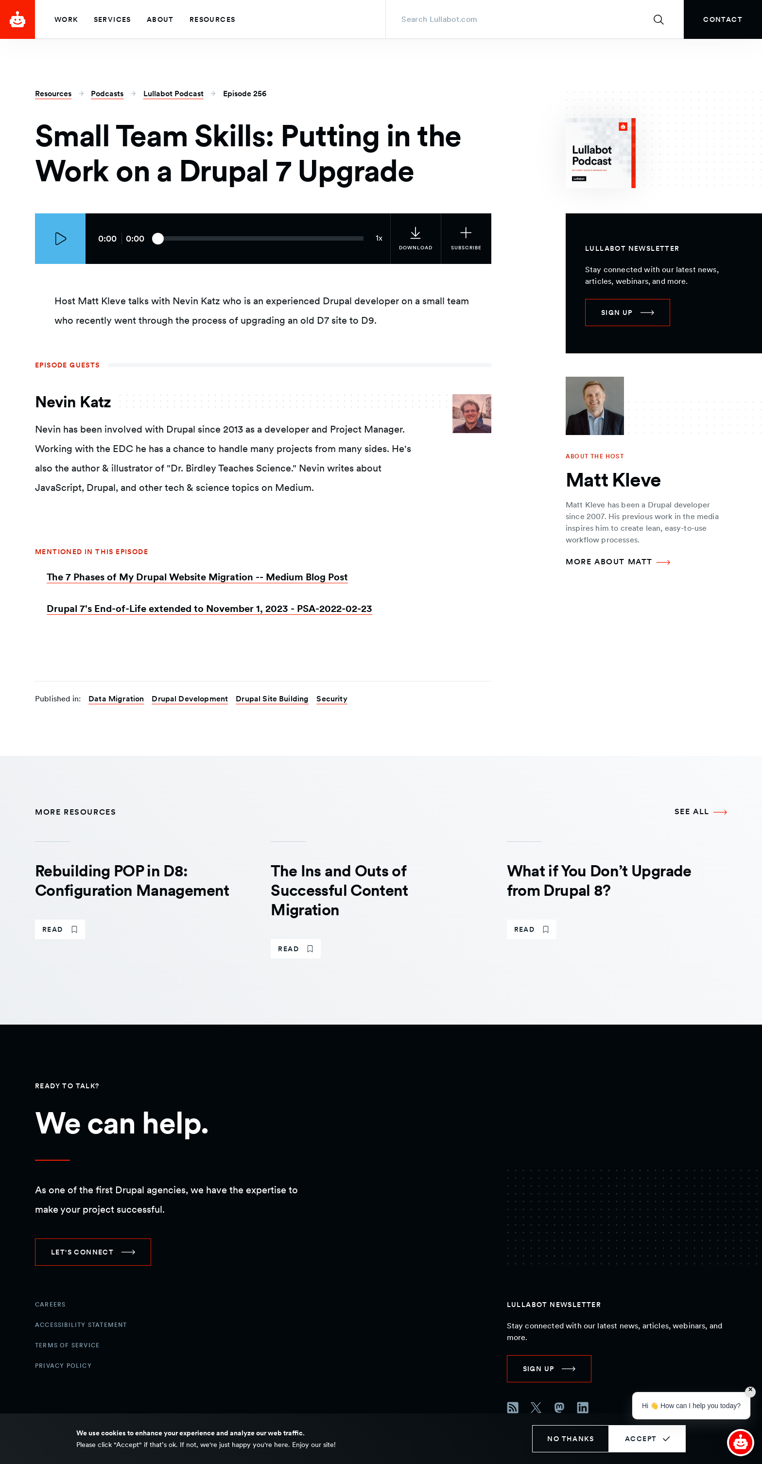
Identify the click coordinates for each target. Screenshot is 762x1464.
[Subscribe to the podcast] (466, 238)
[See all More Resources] (701, 812)
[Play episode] (60, 238)
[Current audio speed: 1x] (379, 238)
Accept (641, 1439)
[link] (723, 19)
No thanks (570, 1439)
